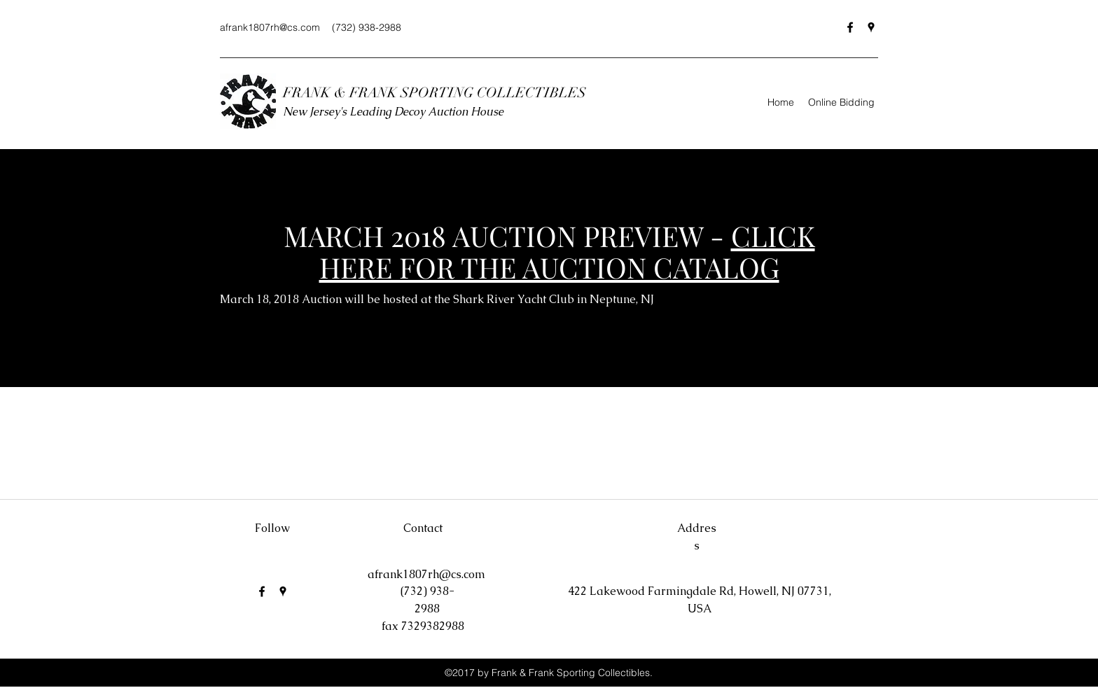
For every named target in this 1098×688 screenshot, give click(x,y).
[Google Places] (871, 27)
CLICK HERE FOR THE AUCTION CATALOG (567, 251)
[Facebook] (850, 27)
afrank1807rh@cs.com (270, 27)
